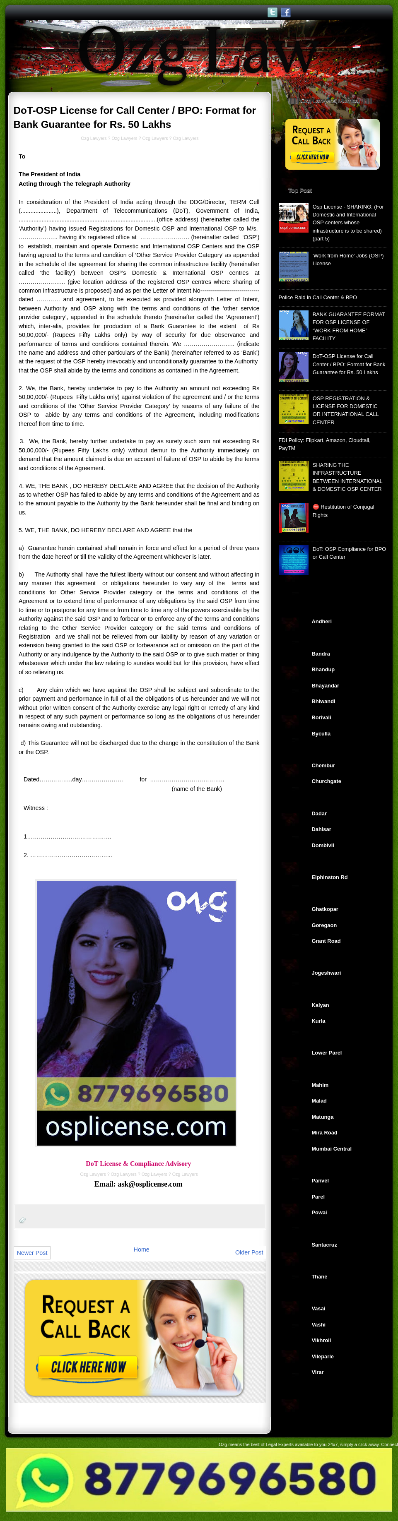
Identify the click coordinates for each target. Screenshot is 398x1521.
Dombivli (323, 845)
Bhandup (323, 669)
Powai (319, 1212)
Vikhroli (321, 1340)
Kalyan (320, 1005)
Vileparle (323, 1356)
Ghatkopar (325, 909)
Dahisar (321, 829)
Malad (319, 1101)
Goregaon (324, 925)
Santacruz (324, 1245)
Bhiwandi (323, 701)
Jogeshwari (326, 973)
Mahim (320, 1085)
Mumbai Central (332, 1149)
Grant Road (326, 941)
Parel (318, 1197)
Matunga (323, 1117)
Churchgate (326, 781)
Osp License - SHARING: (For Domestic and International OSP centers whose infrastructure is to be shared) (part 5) (348, 223)
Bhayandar (325, 685)
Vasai (319, 1308)
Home (142, 1249)
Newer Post (32, 1252)
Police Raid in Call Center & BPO (318, 297)
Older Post (249, 1252)
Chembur (323, 765)
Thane (320, 1277)
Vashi (319, 1325)
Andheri (322, 621)
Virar (318, 1372)
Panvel (320, 1180)
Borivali (321, 717)
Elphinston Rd (330, 877)
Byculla (321, 733)
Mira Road (325, 1132)
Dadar (319, 813)
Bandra (321, 654)
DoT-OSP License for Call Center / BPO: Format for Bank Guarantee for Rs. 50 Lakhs (349, 364)
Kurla (319, 1021)
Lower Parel (327, 1053)
